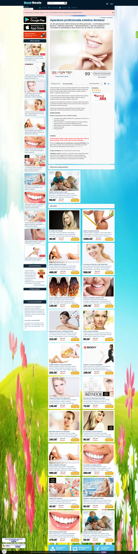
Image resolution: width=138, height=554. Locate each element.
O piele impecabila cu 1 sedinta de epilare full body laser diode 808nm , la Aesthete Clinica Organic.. (34, 224)
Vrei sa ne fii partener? (60, 548)
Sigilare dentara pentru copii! (58, 192)
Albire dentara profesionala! (58, 532)
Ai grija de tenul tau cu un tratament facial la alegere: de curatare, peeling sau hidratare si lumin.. (34, 58)
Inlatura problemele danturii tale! (93, 298)
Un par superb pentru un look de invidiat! (62, 298)
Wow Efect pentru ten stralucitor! (59, 431)
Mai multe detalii (67, 83)
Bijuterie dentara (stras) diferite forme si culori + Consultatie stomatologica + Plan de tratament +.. (34, 150)
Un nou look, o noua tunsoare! (92, 431)
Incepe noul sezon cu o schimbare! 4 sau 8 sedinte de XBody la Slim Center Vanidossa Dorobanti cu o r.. (34, 76)
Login (111, 4)
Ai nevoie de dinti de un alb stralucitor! (95, 264)
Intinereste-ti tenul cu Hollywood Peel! (61, 331)
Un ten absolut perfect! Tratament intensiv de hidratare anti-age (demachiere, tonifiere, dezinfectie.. (34, 95)
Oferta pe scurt (55, 83)
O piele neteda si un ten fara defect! (60, 364)
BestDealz (32, 3)
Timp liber (74, 7)
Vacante (44, 7)
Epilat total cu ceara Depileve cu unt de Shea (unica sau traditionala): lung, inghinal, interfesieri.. (35, 187)
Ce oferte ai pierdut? (105, 548)
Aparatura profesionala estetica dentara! (77, 20)
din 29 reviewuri (96, 92)
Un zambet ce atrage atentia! (92, 465)
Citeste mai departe (39, 285)
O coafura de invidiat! (56, 231)
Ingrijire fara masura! (55, 498)
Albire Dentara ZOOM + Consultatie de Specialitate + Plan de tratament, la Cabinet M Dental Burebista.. (35, 206)
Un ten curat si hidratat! (90, 331)
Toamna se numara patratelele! (93, 364)
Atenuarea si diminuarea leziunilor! (94, 398)
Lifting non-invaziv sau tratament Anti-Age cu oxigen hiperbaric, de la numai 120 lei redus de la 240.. (34, 113)
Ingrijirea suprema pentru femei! (93, 498)
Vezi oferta (75, 200)
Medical (64, 7)
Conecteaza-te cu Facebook (107, 4)
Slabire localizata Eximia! (91, 231)
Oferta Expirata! (101, 73)
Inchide (113, 12)
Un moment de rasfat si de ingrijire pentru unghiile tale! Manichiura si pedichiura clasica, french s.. (33, 169)
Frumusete (54, 7)
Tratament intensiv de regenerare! (59, 398)
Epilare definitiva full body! (57, 264)
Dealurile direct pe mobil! (84, 548)
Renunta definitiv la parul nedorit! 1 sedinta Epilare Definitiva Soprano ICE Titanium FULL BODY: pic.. (34, 132)
